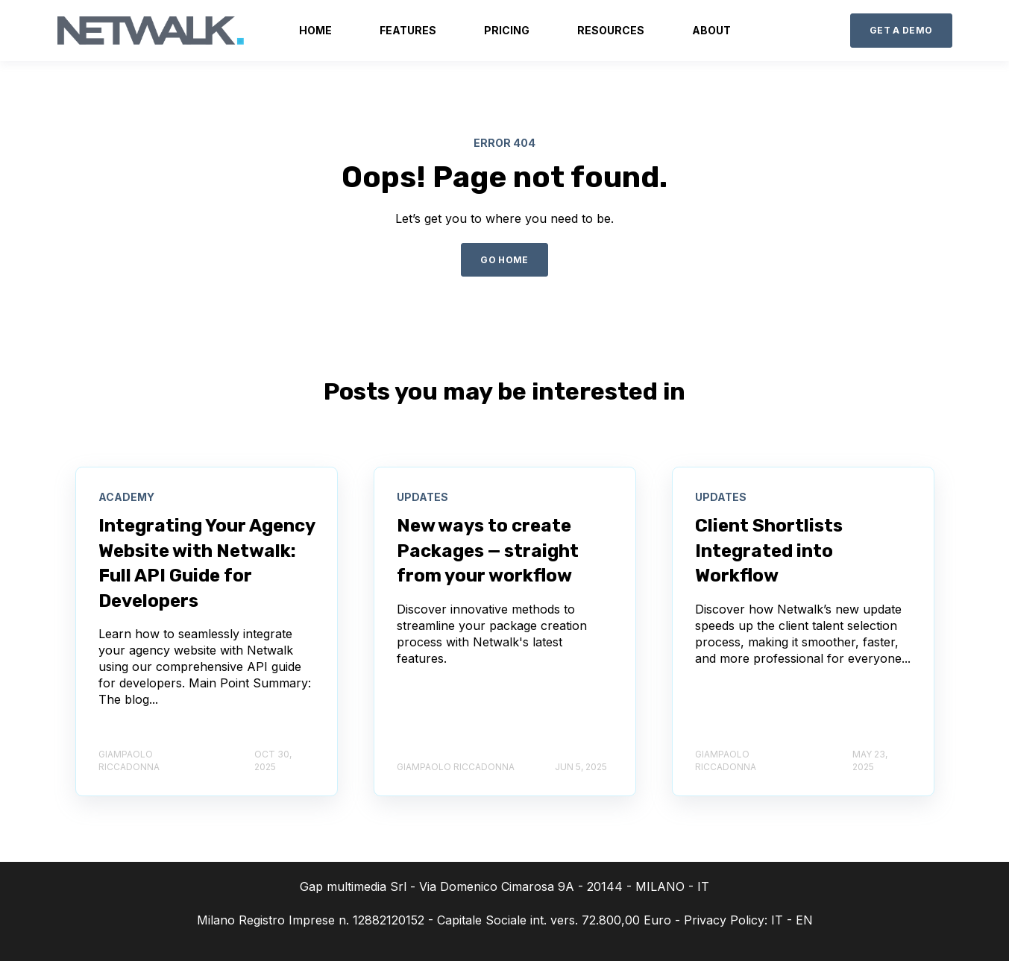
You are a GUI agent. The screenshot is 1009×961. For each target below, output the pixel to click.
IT (777, 920)
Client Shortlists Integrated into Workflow (769, 550)
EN (804, 920)
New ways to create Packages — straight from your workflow (488, 550)
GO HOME (504, 259)
